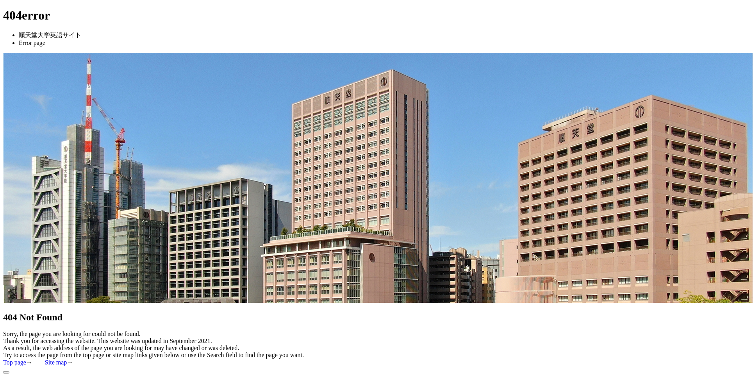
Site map (56, 362)
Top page (14, 362)
